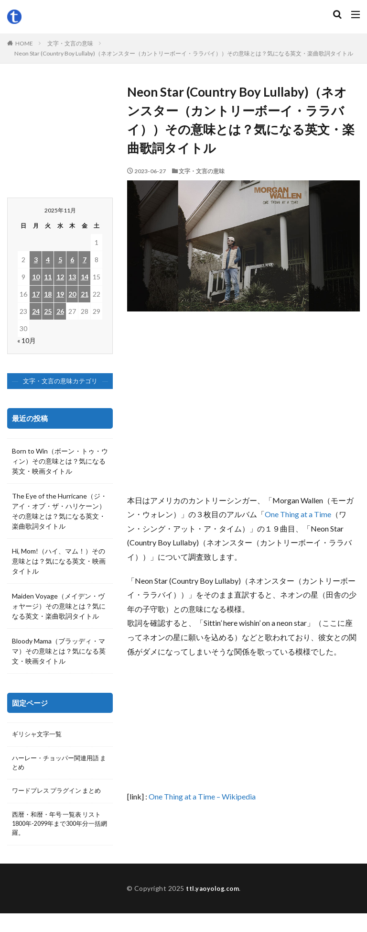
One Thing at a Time (298, 514)
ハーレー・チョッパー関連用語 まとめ (59, 765)
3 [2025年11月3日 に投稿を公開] (36, 259)
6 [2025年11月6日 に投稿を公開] (72, 259)
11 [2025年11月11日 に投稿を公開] (48, 277)
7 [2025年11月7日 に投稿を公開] (84, 259)
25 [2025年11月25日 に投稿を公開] (48, 311)
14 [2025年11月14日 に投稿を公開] (84, 277)
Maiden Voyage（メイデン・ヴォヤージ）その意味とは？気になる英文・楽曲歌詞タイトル (59, 606)
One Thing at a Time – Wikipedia (202, 796)
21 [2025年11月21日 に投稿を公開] (84, 294)
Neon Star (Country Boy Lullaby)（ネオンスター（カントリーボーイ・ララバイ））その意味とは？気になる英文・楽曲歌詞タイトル (183, 53)
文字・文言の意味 (70, 43)
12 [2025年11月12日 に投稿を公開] (60, 277)
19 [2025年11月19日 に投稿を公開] (60, 294)
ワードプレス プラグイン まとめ (57, 800)
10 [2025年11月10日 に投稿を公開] (36, 277)
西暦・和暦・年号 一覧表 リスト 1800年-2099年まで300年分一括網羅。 (58, 840)
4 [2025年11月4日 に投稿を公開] (48, 259)
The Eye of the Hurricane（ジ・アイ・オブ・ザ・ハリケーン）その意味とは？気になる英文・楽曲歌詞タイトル (59, 511)
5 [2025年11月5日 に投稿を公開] (60, 259)
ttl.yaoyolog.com (212, 907)
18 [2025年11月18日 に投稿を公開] (48, 294)
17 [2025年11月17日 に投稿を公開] (36, 294)
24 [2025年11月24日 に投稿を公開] (36, 311)
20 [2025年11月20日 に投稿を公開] (72, 294)
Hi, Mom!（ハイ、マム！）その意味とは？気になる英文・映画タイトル (59, 561)
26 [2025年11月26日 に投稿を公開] (60, 311)
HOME (24, 43)
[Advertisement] (243, 407)
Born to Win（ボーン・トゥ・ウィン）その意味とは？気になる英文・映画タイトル (60, 461)
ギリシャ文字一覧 (38, 735)
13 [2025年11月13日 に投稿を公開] (72, 277)
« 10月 (26, 340)
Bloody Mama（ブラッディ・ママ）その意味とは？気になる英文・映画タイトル (59, 651)
